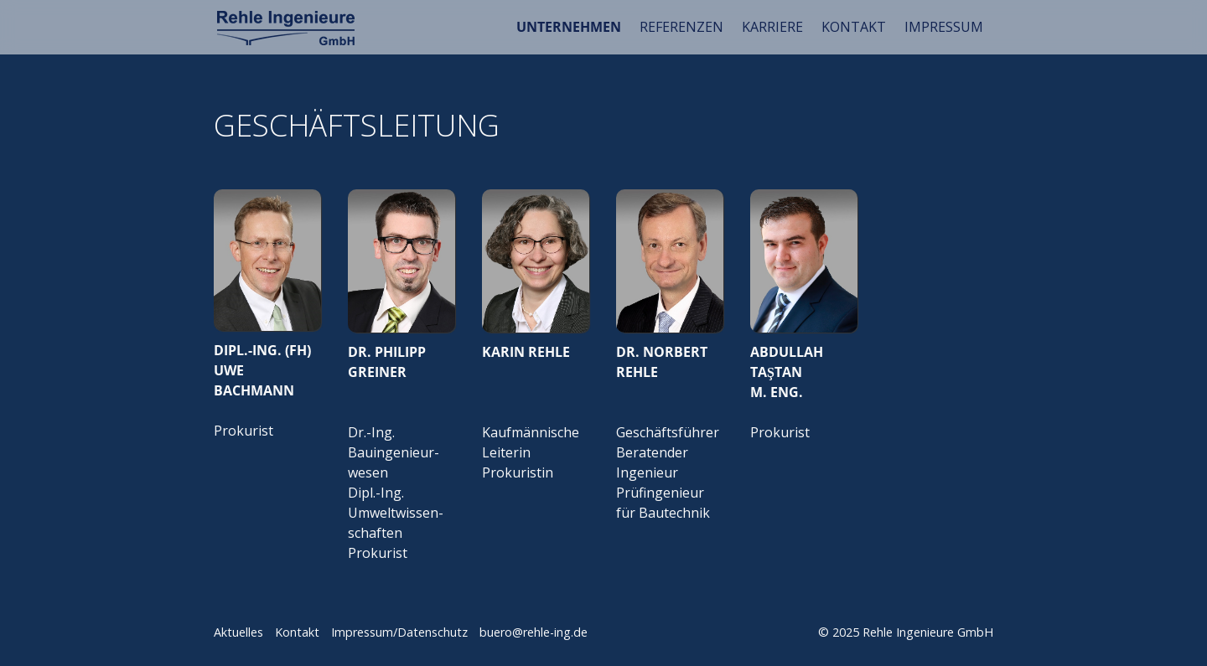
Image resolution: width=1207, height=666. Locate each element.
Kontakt (297, 632)
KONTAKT (853, 27)
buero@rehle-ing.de (533, 632)
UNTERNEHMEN (568, 27)
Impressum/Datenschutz (399, 632)
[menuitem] (569, 26)
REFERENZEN (681, 27)
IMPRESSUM (943, 27)
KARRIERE (772, 27)
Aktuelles (238, 632)
